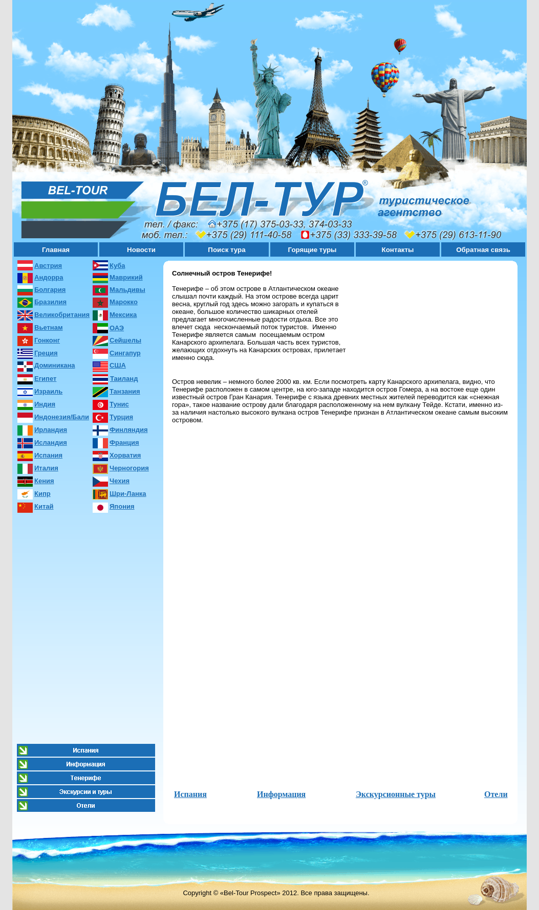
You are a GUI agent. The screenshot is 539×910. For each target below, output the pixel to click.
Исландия (50, 442)
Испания (190, 794)
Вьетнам (48, 327)
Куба (117, 265)
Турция (121, 417)
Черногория (129, 468)
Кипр (42, 493)
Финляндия (128, 430)
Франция (124, 442)
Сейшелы (125, 340)
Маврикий (126, 277)
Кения (44, 481)
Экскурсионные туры (396, 794)
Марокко (124, 302)
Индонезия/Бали (61, 417)
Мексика (123, 314)
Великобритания (62, 314)
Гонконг (47, 340)
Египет (45, 378)
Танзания (125, 391)
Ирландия (50, 430)
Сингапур (125, 353)
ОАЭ (117, 328)
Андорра (48, 277)
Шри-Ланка (128, 493)
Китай (44, 506)
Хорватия (125, 455)
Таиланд (124, 378)
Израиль (48, 391)
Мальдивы (127, 289)
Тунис (119, 404)
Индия (44, 404)
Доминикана (54, 365)
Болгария (50, 289)
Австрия (48, 265)
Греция (46, 353)
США (118, 365)
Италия (46, 468)
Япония (122, 506)
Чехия (120, 481)
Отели (496, 794)
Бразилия (50, 302)
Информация (281, 794)
